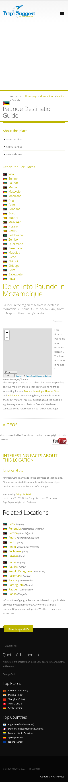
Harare (13, 226)
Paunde (13, 183)
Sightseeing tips (14, 146)
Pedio (24, 547)
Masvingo (15, 222)
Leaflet (19, 376)
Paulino (17, 567)
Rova (12, 279)
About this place (14, 139)
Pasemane (15, 248)
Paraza (20, 580)
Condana (14, 209)
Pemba (21, 533)
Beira (12, 270)
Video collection (14, 154)
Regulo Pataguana (27, 571)
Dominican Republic (23, 728)
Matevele (14, 192)
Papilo (18, 594)
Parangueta (20, 585)
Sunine (13, 178)
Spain (12, 737)
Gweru (13, 231)
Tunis (12, 703)
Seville (12, 707)
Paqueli (21, 589)
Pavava (16, 556)
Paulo (17, 562)
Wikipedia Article (24, 494)
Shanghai (14, 699)
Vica (11, 174)
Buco (12, 213)
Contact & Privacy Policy (52, 776)
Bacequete (15, 274)
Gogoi (12, 200)
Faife (12, 205)
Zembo (13, 239)
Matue (13, 187)
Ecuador (17, 733)
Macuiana (15, 196)
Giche (12, 257)
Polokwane (16, 235)
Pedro (24, 538)
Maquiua (14, 253)
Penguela (26, 529)
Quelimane (16, 244)
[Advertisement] (34, 56)
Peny (16, 524)
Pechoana (18, 551)
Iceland (13, 741)
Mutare (13, 218)
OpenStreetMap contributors (38, 376)
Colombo (15, 690)
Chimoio (14, 261)
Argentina (18, 724)
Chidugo (14, 266)
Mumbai (13, 694)
